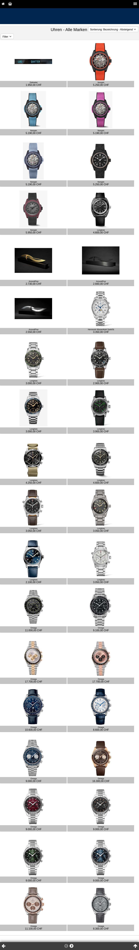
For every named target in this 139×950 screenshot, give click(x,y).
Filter (7, 36)
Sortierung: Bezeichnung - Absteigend (113, 29)
